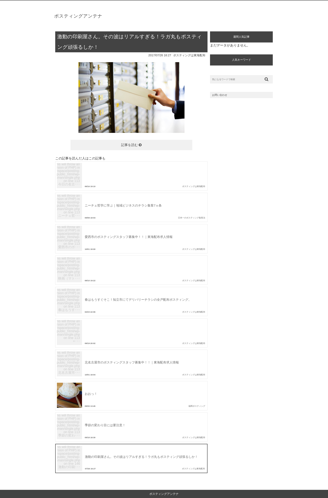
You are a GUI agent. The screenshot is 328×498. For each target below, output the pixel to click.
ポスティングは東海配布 (189, 55)
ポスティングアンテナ (78, 16)
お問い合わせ (219, 95)
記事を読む (131, 145)
